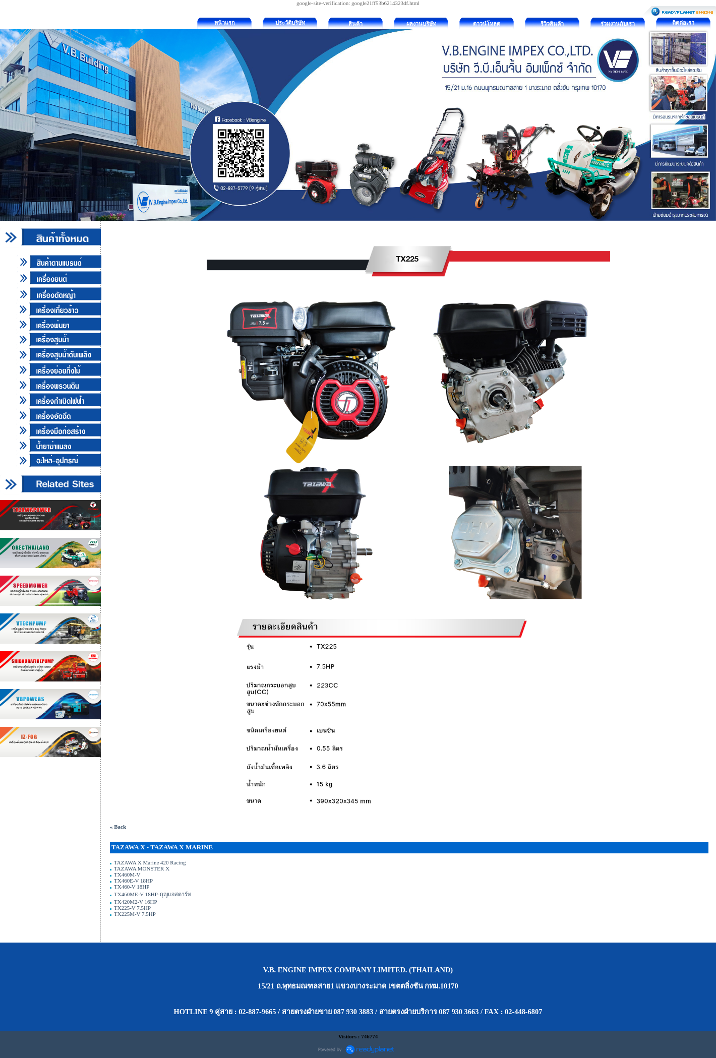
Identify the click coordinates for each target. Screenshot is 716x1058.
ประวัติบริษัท (290, 23)
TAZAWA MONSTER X (141, 868)
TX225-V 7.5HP (132, 908)
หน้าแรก (224, 23)
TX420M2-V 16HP (135, 902)
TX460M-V (127, 875)
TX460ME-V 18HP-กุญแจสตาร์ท (152, 894)
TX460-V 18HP (131, 887)
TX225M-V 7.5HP (135, 914)
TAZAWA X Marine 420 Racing (150, 862)
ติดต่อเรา (683, 23)
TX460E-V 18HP (133, 881)
